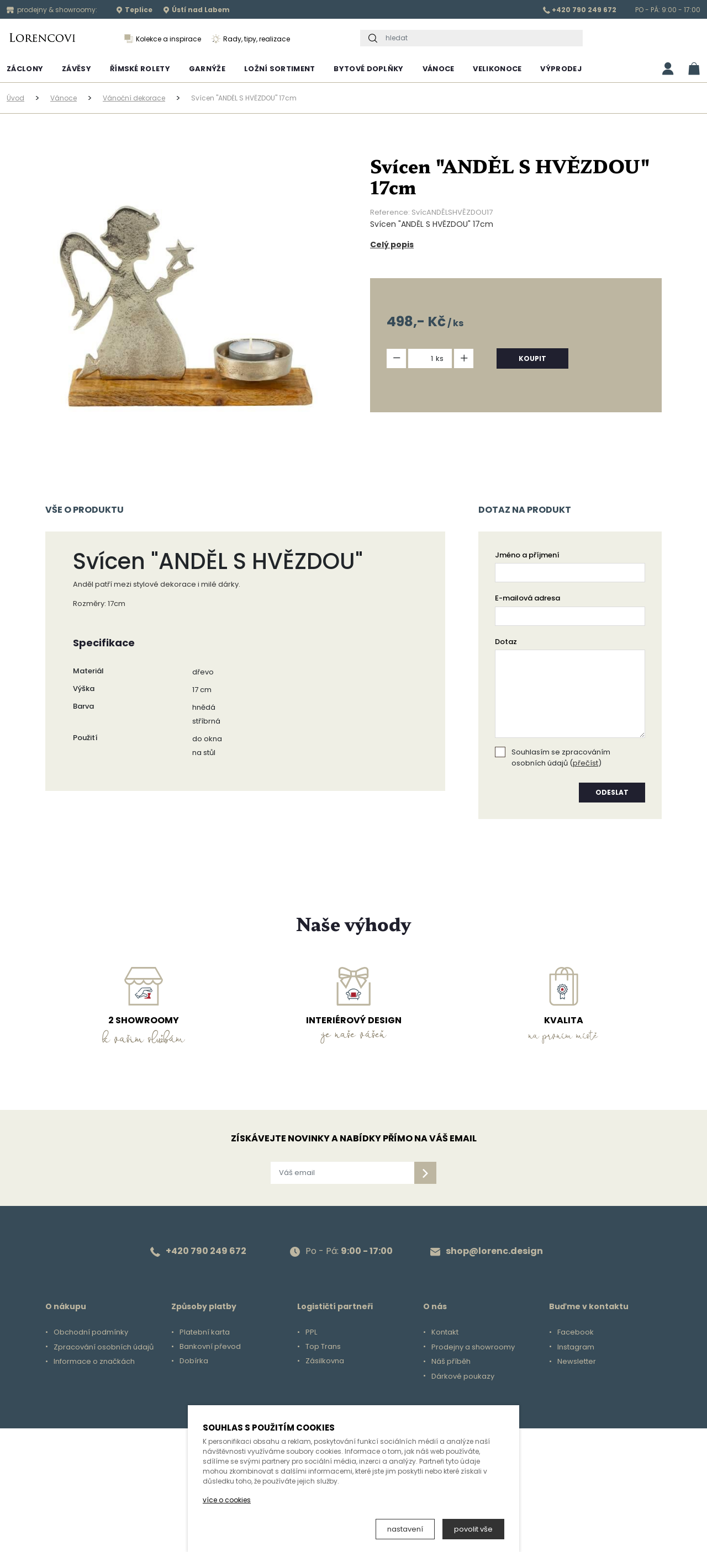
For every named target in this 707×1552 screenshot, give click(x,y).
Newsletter (576, 1361)
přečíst (585, 763)
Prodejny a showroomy (473, 1347)
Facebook (575, 1332)
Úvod (15, 98)
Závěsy (76, 68)
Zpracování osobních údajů (104, 1347)
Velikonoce (497, 68)
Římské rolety (140, 68)
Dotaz (506, 641)
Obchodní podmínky (91, 1332)
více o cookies (227, 1500)
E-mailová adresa (527, 598)
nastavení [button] (405, 1529)
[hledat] (481, 38)
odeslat (612, 792)
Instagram (575, 1347)
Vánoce (439, 68)
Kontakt (444, 1332)
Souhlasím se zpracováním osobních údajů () (560, 757)
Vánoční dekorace (134, 98)
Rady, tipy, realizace (251, 39)
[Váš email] (342, 1173)
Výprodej (560, 68)
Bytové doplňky (368, 68)
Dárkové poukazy (462, 1376)
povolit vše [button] (473, 1529)
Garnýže (207, 68)
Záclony (25, 68)
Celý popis (392, 244)
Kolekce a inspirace (162, 39)
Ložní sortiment (279, 68)
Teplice (134, 9)
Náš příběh (451, 1361)
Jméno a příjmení (527, 555)
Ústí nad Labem (196, 9)
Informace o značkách (94, 1361)
